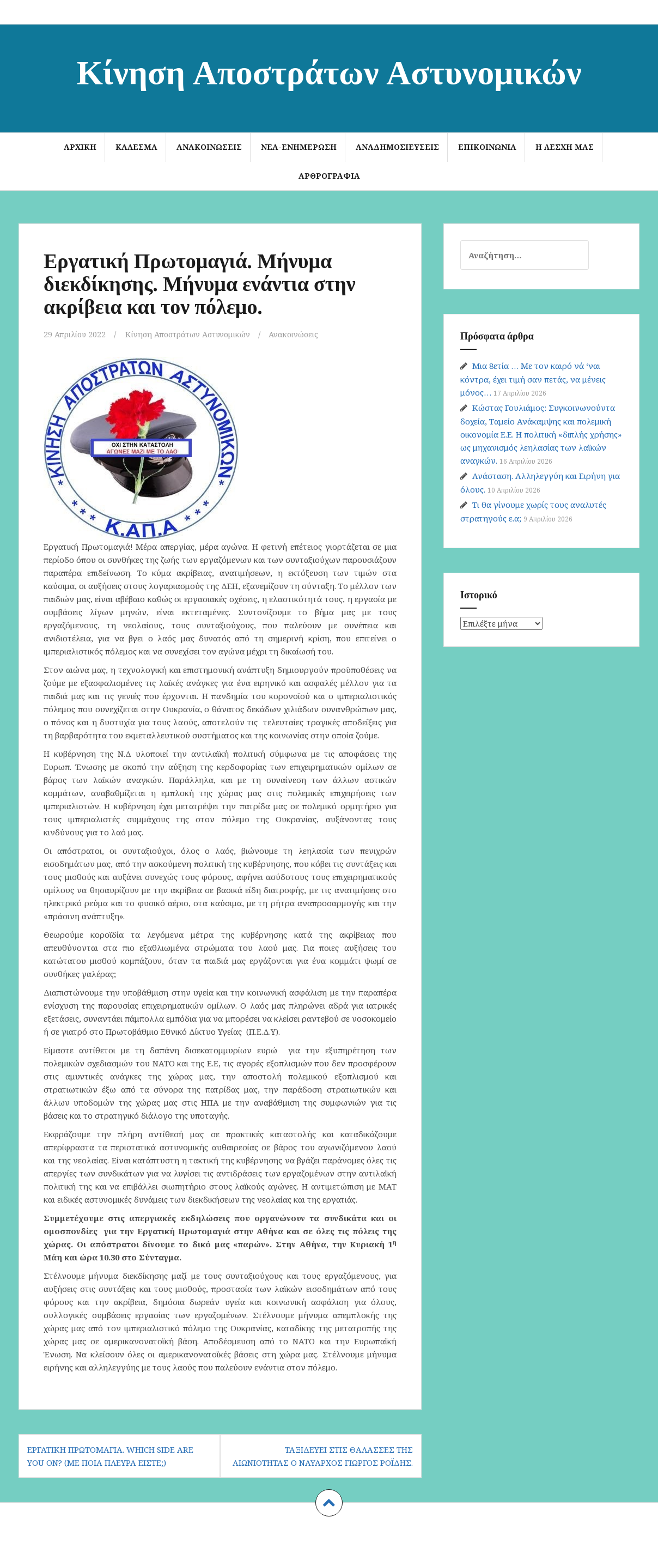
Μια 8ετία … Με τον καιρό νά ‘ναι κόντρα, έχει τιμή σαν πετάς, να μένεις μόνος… (533, 379)
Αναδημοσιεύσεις (397, 147)
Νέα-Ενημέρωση (299, 147)
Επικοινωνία (487, 147)
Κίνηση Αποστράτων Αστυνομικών (329, 70)
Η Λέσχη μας (564, 147)
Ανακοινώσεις (209, 147)
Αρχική (80, 147)
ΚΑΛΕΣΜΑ (136, 147)
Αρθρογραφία (329, 176)
